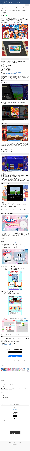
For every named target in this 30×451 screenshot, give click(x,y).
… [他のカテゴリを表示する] (24, 2)
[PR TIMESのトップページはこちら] (4, 1)
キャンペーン (18, 388)
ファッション (21, 2)
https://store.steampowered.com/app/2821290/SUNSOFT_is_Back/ (15, 72)
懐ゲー (22, 388)
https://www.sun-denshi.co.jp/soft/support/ (6, 344)
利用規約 (20, 442)
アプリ (11, 2)
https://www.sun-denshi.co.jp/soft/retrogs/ (11, 73)
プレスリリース (6, 404)
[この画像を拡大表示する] (3, 370)
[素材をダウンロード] (9, 15)
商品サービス (3, 380)
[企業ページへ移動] (15, 410)
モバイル (8, 2)
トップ (2, 404)
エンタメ (13, 2)
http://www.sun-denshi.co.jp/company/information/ (15, 420)
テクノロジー (4, 2)
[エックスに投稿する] (3, 15)
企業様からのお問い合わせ (15, 446)
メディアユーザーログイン (15, 352)
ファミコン (13, 388)
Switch (25, 388)
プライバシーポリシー (15, 442)
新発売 (10, 388)
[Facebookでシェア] (5, 15)
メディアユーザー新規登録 (15, 356)
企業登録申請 (22, 1)
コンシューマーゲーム (4, 384)
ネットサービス (11, 384)
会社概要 (10, 442)
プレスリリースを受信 (17, 1)
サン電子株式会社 (11, 404)
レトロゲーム (3, 388)
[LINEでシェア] (6, 15)
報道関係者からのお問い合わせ (15, 444)
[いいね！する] (1, 15)
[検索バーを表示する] (28, 1)
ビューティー (17, 2)
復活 (6, 388)
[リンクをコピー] (10, 15)
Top (1, 2)
